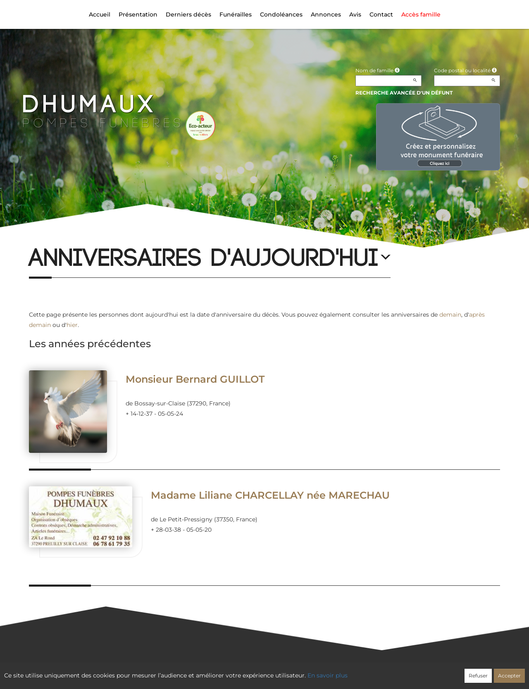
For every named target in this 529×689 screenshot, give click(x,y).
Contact (381, 14)
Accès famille (421, 14)
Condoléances (281, 14)
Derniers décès (188, 14)
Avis (355, 14)
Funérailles (235, 14)
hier (72, 325)
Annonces (326, 14)
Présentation (138, 14)
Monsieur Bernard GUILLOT (195, 379)
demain (450, 314)
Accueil (99, 14)
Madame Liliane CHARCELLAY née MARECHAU (270, 495)
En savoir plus (327, 675)
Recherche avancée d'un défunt (404, 93)
